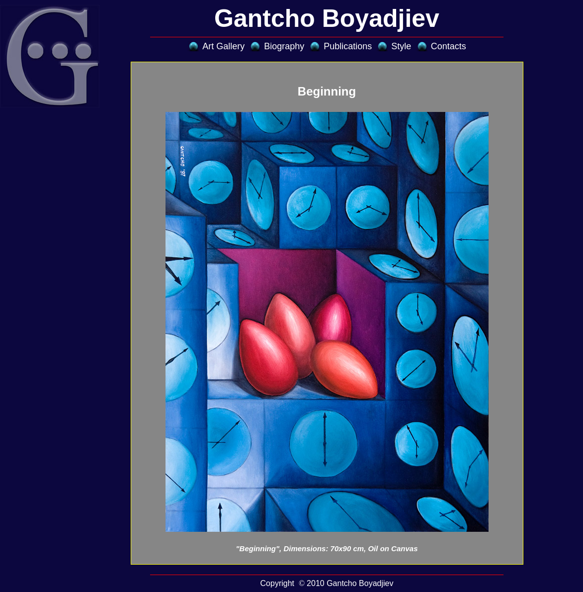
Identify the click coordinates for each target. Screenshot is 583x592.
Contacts (448, 46)
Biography (284, 46)
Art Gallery (223, 46)
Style (401, 46)
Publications (348, 46)
